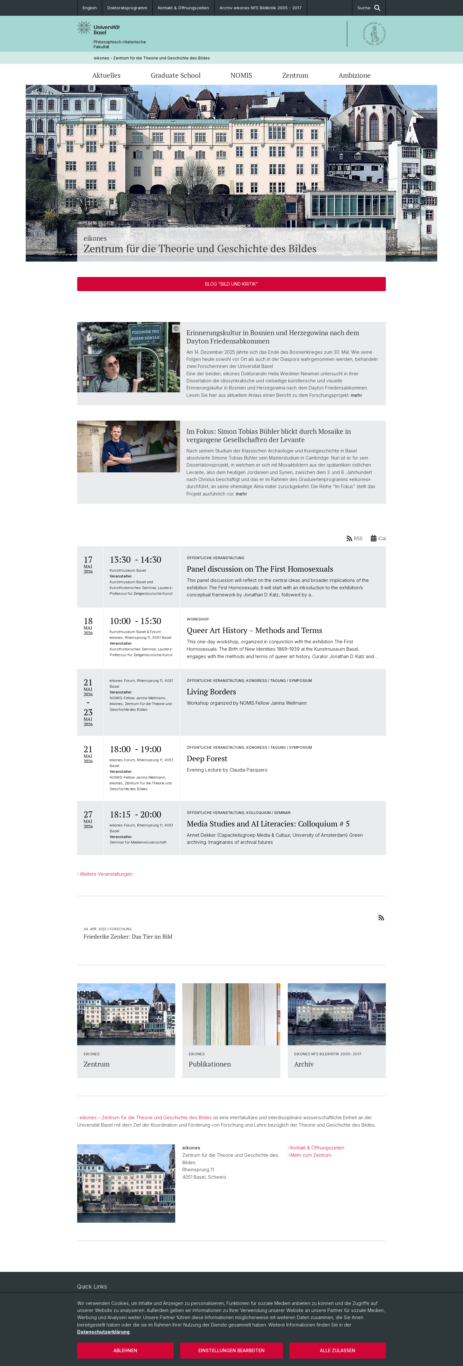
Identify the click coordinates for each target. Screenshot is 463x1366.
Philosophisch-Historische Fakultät (120, 44)
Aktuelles (106, 75)
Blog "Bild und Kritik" (231, 284)
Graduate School (176, 75)
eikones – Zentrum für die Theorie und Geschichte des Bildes (146, 1117)
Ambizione (355, 75)
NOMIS (241, 75)
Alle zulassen (337, 1350)
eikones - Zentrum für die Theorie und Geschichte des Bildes (152, 58)
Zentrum (295, 75)
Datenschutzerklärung (103, 1332)
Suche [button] (369, 8)
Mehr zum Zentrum (310, 1155)
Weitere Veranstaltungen (106, 874)
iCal (378, 538)
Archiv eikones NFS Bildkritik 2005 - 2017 (261, 7)
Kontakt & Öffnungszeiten (183, 7)
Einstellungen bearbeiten (231, 1350)
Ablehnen (125, 1350)
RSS (354, 538)
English (90, 7)
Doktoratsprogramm (127, 7)
